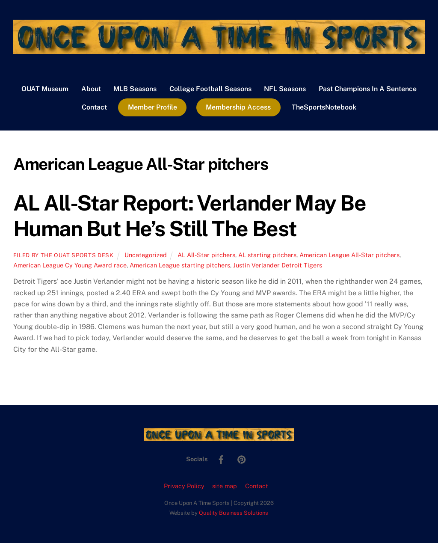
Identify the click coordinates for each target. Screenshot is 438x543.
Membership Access (238, 107)
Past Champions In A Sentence (368, 89)
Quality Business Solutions (233, 513)
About (91, 89)
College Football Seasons (210, 89)
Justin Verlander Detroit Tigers (277, 265)
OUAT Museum (44, 89)
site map (224, 486)
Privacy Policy (184, 486)
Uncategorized (145, 254)
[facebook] (221, 458)
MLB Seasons (135, 89)
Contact (94, 107)
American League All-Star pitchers (349, 254)
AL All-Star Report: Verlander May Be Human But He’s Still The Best (189, 215)
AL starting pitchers (267, 254)
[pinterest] (241, 458)
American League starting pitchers (180, 265)
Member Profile (152, 107)
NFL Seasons (285, 89)
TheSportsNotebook (324, 107)
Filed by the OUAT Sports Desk (63, 255)
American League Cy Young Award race (70, 265)
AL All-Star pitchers (206, 254)
